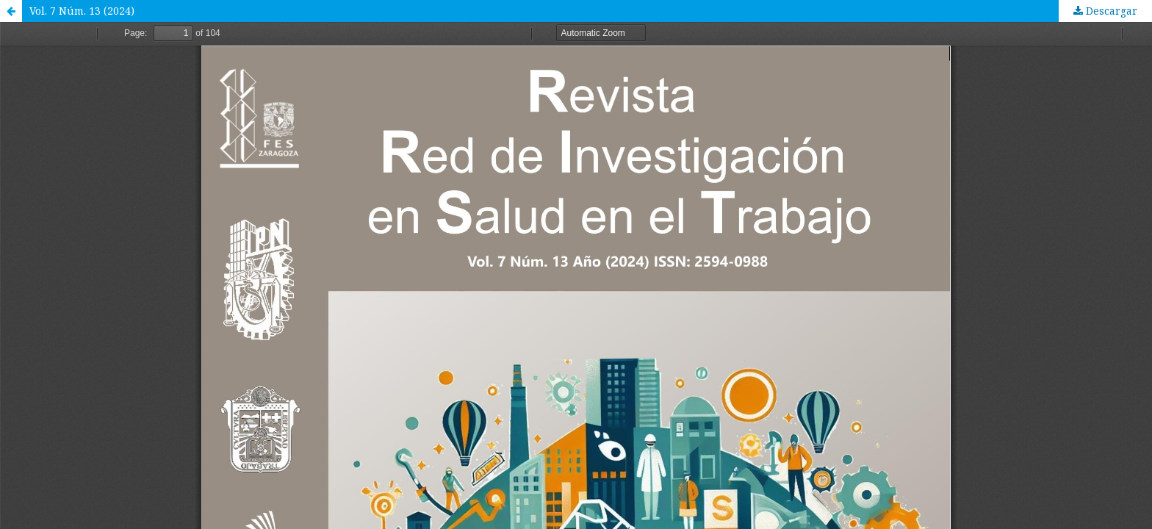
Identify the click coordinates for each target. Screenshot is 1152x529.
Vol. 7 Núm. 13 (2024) (81, 11)
